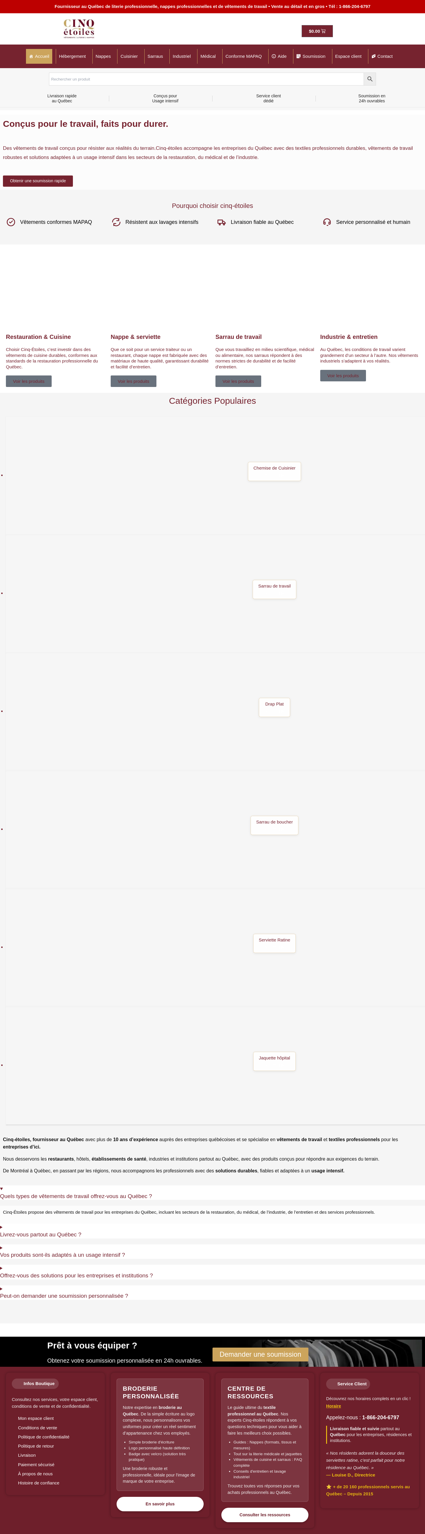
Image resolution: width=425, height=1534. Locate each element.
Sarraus (155, 56)
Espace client (348, 56)
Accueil (42, 56)
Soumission (314, 56)
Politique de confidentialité (43, 1436)
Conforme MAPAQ (243, 56)
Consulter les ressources (265, 1514)
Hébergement (72, 56)
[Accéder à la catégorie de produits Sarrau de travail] (215, 594)
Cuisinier (129, 56)
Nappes (103, 56)
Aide (282, 56)
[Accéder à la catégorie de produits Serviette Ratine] (215, 948)
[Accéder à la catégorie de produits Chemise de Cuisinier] (215, 476)
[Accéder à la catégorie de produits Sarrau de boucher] (215, 830)
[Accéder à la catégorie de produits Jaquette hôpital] (215, 1066)
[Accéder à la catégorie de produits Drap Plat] (215, 712)
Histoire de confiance (38, 1482)
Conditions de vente (37, 1427)
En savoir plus (160, 1504)
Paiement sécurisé (36, 1464)
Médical (208, 56)
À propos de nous (35, 1473)
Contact (385, 56)
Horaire (333, 1406)
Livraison (27, 1455)
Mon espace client (36, 1418)
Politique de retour (36, 1445)
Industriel (182, 56)
